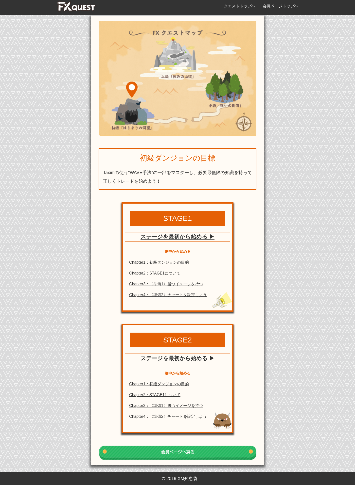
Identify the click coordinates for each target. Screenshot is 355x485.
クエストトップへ (239, 6)
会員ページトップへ (280, 6)
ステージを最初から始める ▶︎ (177, 237)
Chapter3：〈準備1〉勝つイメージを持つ (166, 284)
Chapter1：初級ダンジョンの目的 (159, 262)
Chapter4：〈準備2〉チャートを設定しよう (168, 295)
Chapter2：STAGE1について (154, 273)
